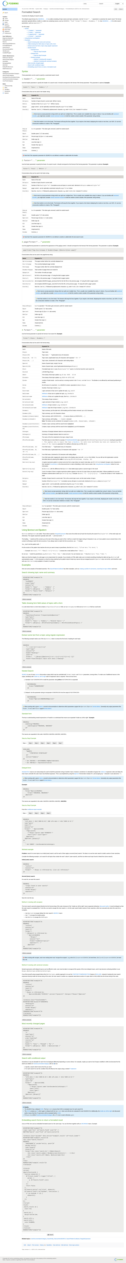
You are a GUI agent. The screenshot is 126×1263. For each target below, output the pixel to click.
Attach (121, 9)
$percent (76, 773)
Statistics (6, 31)
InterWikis (5, 61)
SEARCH (24, 674)
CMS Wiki (31, 8)
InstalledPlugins (7, 52)
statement (73, 1068)
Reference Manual (7, 57)
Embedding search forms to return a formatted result (42, 67)
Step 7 (60, 743)
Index (5, 22)
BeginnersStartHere (8, 38)
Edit (116, 9)
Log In (6, 12)
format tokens (96, 706)
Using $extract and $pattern (32, 38)
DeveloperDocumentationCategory (12, 77)
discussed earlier (104, 906)
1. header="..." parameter (35, 30)
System (5, 9)
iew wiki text (56, 1245)
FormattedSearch (70, 8)
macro (41, 706)
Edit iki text (64, 1245)
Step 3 (36, 743)
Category (45, 8)
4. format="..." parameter (34, 36)
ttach (29, 1245)
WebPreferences (7, 68)
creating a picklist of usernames (87, 568)
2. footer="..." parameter (34, 32)
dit (25, 1245)
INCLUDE (98, 974)
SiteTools (5, 65)
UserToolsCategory (8, 81)
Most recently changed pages (36, 63)
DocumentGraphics (8, 49)
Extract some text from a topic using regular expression (43, 46)
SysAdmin (6, 91)
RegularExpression (60, 533)
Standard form (35, 49)
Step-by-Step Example (40, 51)
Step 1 (24, 743)
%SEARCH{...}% (43, 19)
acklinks (49, 1245)
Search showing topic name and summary (39, 42)
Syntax (27, 28)
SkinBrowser (6, 51)
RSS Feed (6, 29)
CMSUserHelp (7, 85)
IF (70, 1068)
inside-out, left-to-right (40, 676)
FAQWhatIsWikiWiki (71, 440)
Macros (5, 41)
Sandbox (6, 89)
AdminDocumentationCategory (11, 73)
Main (5, 87)
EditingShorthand (7, 40)
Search (5, 24)
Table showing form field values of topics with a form (42, 44)
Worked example (35, 57)
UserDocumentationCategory (56, 8)
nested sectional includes (57, 116)
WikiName (45, 393)
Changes (6, 26)
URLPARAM (84, 1123)
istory (42, 1245)
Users (5, 18)
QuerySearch (6, 47)
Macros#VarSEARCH (60, 1238)
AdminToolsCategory (8, 59)
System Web (38, 8)
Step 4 (42, 743)
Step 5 (48, 743)
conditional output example (34, 809)
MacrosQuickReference (9, 43)
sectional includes (50, 493)
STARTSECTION (77, 974)
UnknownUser (85, 8)
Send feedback (31, 1259)
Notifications (7, 27)
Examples (27, 40)
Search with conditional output (36, 65)
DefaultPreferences (8, 67)
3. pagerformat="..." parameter (36, 34)
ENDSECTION (86, 974)
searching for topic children (104, 568)
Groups (6, 20)
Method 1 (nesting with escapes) (43, 59)
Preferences (7, 33)
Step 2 (30, 743)
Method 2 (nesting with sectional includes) (45, 61)
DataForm (76, 442)
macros (37, 674)
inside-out (103, 772)
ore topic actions (74, 1245)
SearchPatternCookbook (56, 568)
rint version (35, 1245)
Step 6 (54, 743)
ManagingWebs (7, 63)
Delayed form (34, 53)
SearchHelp (50, 1238)
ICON (41, 1109)
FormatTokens (54, 464)
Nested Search (32, 47)
